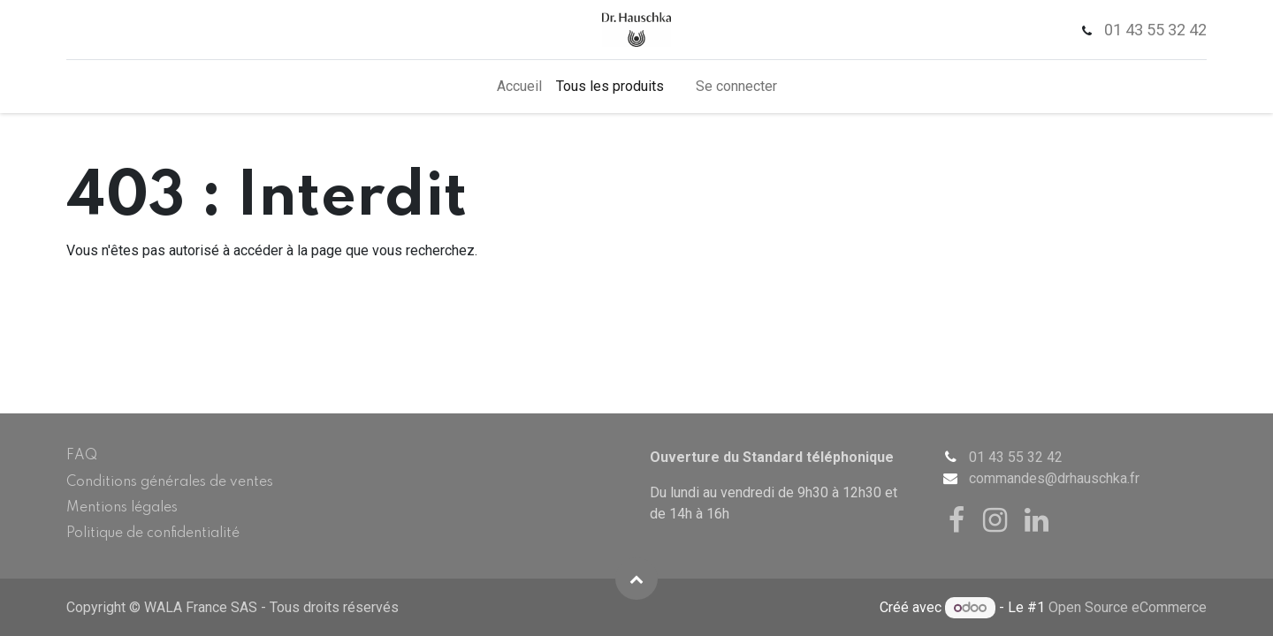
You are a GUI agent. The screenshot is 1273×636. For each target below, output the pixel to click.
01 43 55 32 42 (1016, 457)
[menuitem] (519, 86)
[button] (636, 578)
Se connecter (736, 86)
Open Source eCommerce (1127, 607)
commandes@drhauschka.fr (1054, 478)
